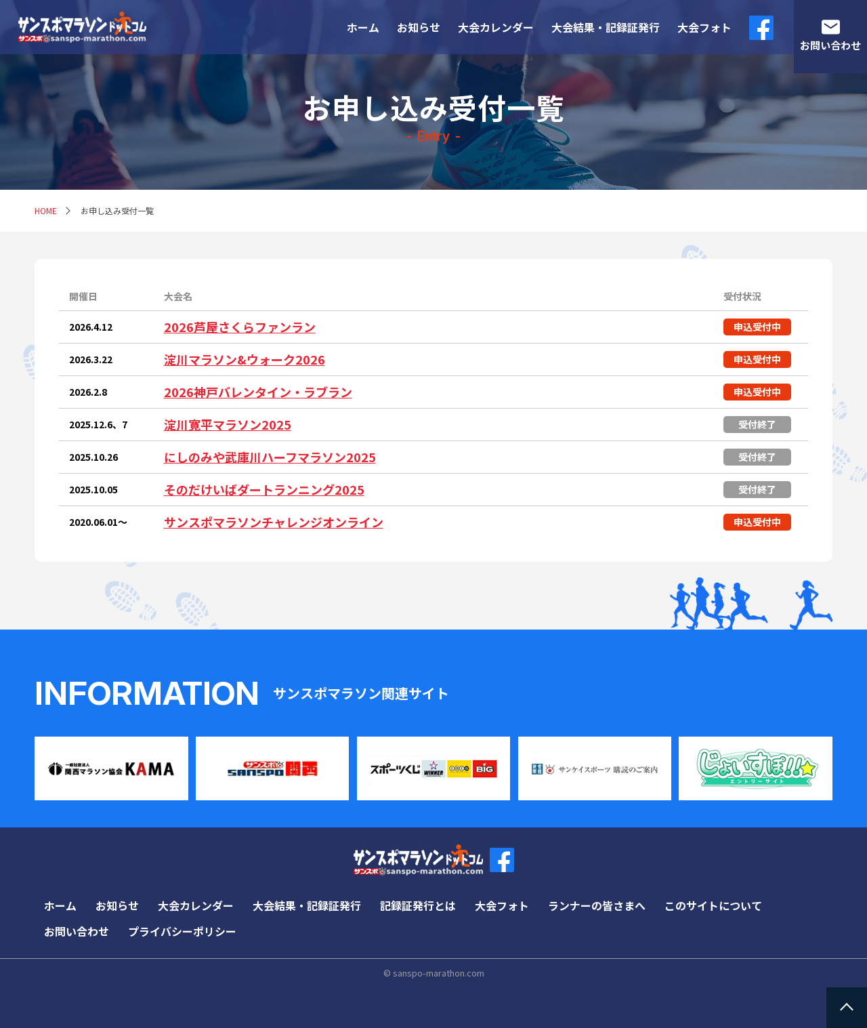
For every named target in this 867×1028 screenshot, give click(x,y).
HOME (46, 210)
